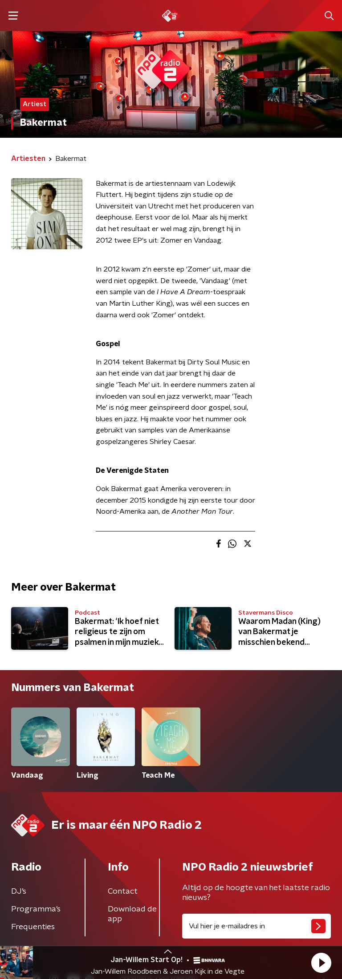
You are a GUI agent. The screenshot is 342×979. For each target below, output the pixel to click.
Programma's (36, 909)
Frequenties (33, 927)
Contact (123, 891)
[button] (321, 962)
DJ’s (18, 891)
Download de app (132, 914)
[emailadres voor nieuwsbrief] (256, 926)
